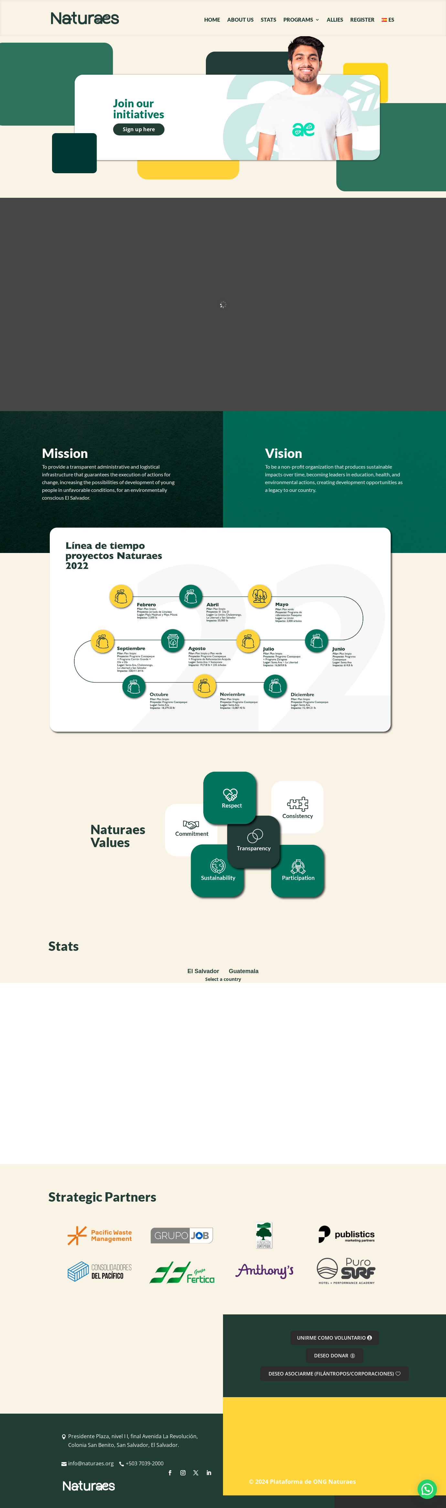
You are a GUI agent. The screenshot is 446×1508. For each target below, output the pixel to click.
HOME (212, 20)
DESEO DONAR (331, 1355)
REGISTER (362, 20)
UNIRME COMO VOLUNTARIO (331, 1337)
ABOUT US (240, 20)
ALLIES (335, 20)
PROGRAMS (298, 20)
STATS (268, 20)
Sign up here (139, 129)
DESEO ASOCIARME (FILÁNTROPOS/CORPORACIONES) (331, 1373)
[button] (427, 1489)
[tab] (203, 971)
